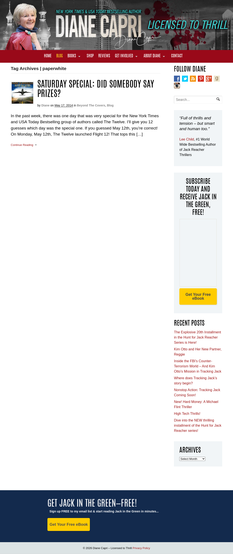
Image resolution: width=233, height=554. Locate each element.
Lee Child (186, 139)
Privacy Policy (141, 548)
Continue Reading (22, 145)
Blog (59, 56)
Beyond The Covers (91, 105)
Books (71, 56)
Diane (45, 105)
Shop (90, 56)
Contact (177, 56)
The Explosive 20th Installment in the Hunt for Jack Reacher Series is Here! (197, 337)
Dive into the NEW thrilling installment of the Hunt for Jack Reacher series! (197, 425)
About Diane (152, 56)
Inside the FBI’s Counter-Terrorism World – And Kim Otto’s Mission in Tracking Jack (197, 366)
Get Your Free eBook (198, 296)
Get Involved (124, 56)
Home (48, 56)
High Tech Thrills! (187, 413)
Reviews (104, 56)
